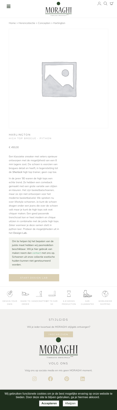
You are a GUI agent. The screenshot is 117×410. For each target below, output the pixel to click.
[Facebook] (50, 379)
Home (12, 23)
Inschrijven (58, 334)
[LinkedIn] (82, 379)
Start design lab (34, 277)
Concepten (44, 23)
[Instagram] (34, 379)
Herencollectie (27, 23)
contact (36, 253)
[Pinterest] (66, 379)
